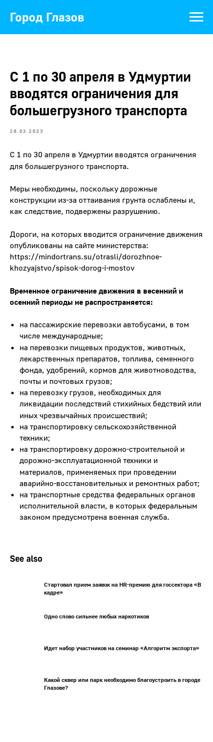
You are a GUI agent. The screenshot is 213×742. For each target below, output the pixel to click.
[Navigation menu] (196, 17)
